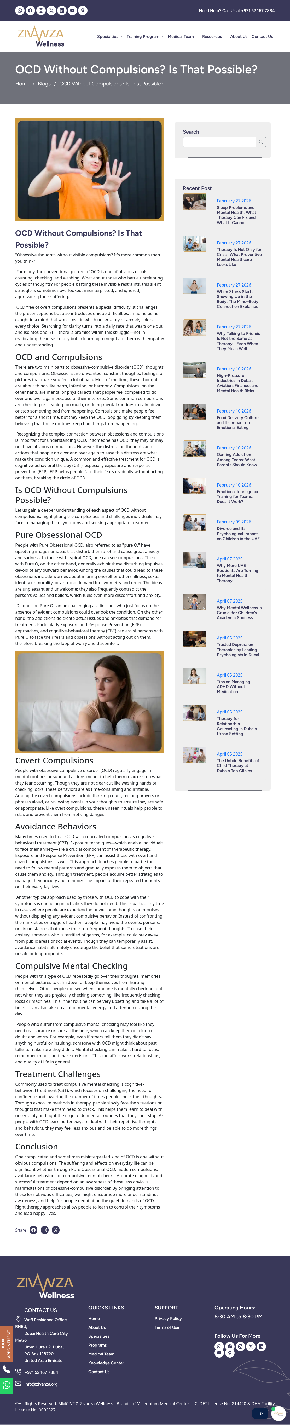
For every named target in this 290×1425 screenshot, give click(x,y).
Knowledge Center (106, 1362)
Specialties (108, 36)
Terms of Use (167, 1327)
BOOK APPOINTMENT (6, 1344)
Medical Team (181, 36)
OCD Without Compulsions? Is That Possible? (78, 239)
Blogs (44, 84)
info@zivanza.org (41, 1384)
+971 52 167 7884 (41, 1372)
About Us (238, 36)
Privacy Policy (168, 1318)
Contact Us (262, 36)
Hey (260, 1413)
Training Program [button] (143, 36)
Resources (212, 36)
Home (22, 84)
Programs (97, 1345)
